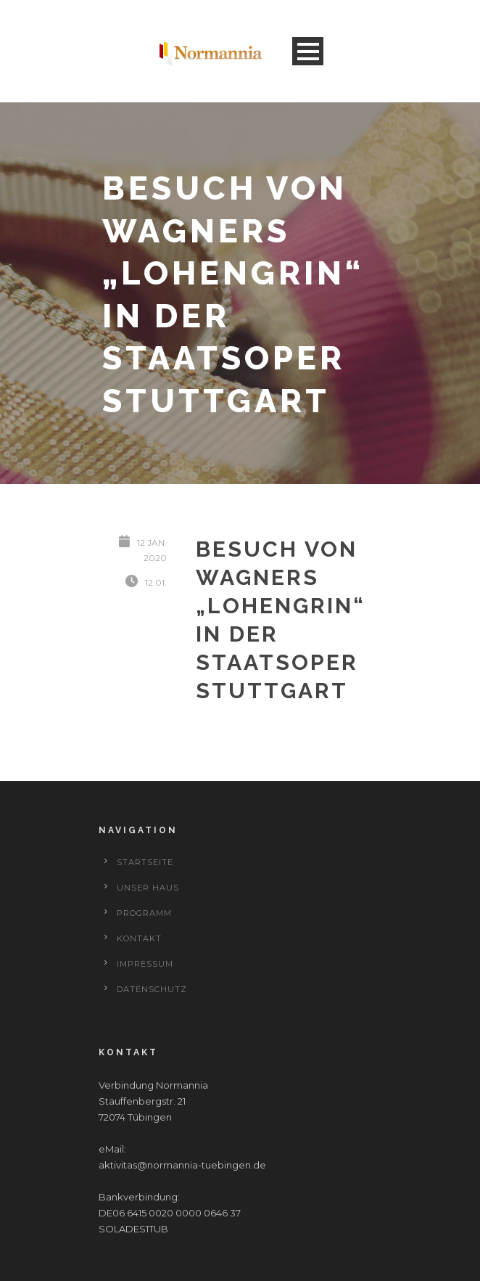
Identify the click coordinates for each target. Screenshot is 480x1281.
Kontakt (139, 938)
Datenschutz (152, 989)
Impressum (145, 964)
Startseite (145, 862)
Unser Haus (148, 888)
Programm (144, 913)
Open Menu (307, 51)
